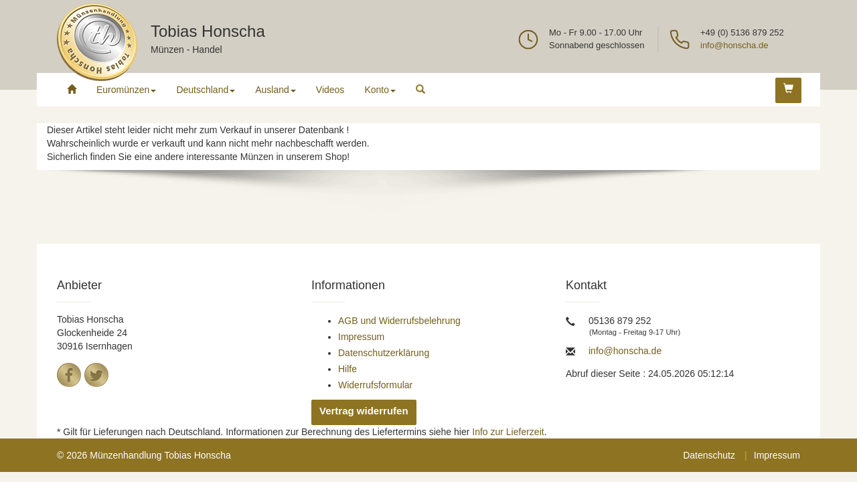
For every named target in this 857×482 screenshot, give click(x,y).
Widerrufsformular (375, 385)
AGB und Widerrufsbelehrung (399, 320)
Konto (380, 89)
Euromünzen (126, 89)
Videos (330, 89)
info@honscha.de (734, 45)
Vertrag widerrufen (363, 410)
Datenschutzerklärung (383, 352)
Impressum (361, 336)
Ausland (275, 89)
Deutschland (205, 89)
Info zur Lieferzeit (508, 431)
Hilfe (347, 369)
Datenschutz (709, 455)
